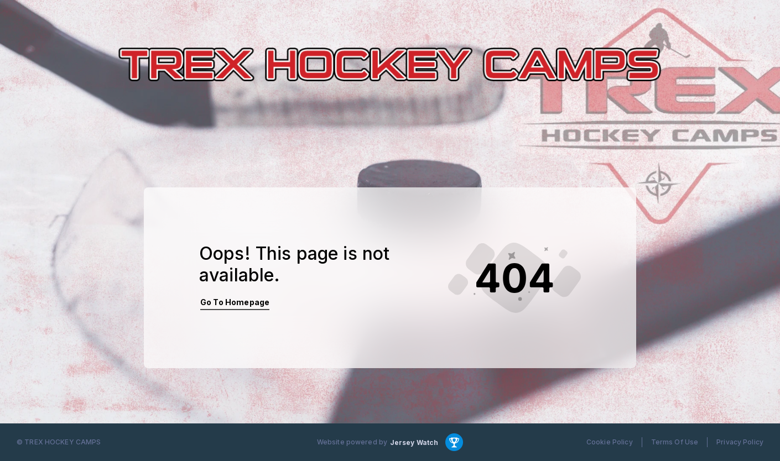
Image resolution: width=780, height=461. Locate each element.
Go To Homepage (234, 302)
